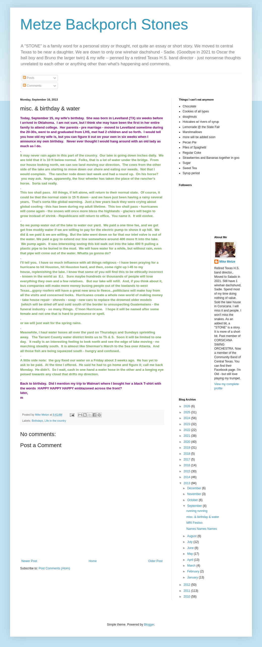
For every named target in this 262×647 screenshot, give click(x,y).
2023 (187, 424)
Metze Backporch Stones (104, 24)
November (194, 494)
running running (196, 511)
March (191, 565)
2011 (187, 591)
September (195, 506)
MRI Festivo (194, 523)
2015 (187, 471)
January (193, 577)
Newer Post (29, 561)
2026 (187, 406)
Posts (28, 78)
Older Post (155, 561)
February (193, 571)
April (190, 560)
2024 (187, 418)
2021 (187, 436)
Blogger (149, 624)
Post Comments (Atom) (54, 568)
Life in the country (55, 420)
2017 (187, 459)
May (190, 554)
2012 (187, 585)
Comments (32, 85)
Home (93, 561)
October (193, 500)
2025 (187, 412)
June (190, 548)
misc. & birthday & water (202, 517)
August (192, 536)
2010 (187, 596)
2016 (187, 465)
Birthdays (37, 420)
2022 (187, 430)
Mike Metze (227, 261)
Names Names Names (201, 529)
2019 (187, 447)
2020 (187, 442)
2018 (187, 453)
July (190, 542)
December (194, 488)
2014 (187, 477)
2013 (187, 483)
